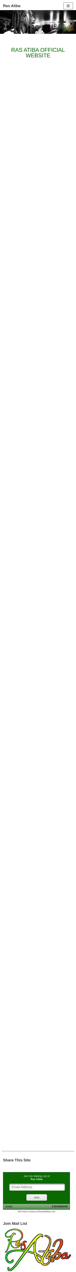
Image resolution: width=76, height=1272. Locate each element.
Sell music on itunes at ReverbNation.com (36, 1211)
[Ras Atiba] (11, 6)
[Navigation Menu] (68, 5)
